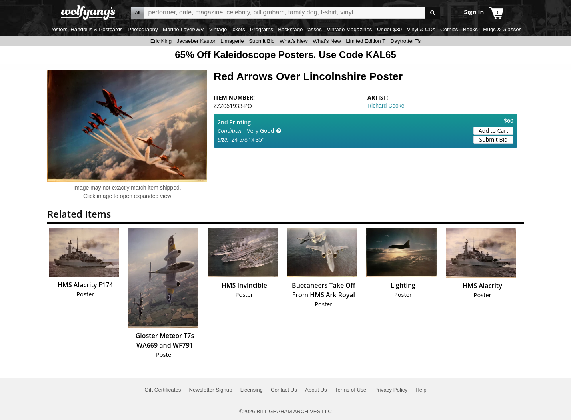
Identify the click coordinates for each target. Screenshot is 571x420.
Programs (261, 29)
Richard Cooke (386, 105)
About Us (316, 390)
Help (420, 390)
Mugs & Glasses (502, 29)
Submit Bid (261, 41)
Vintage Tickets (227, 29)
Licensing (251, 390)
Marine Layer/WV (183, 29)
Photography (143, 29)
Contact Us (284, 390)
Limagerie (232, 41)
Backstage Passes (300, 29)
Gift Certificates (162, 390)
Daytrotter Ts (406, 41)
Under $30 (389, 29)
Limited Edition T (365, 41)
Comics (449, 29)
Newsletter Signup (210, 390)
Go (432, 13)
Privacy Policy (390, 390)
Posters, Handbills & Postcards (86, 29)
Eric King (161, 41)
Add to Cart (493, 130)
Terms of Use (351, 390)
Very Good (260, 130)
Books (470, 29)
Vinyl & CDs (421, 29)
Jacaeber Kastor (196, 41)
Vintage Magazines (349, 29)
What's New (294, 41)
